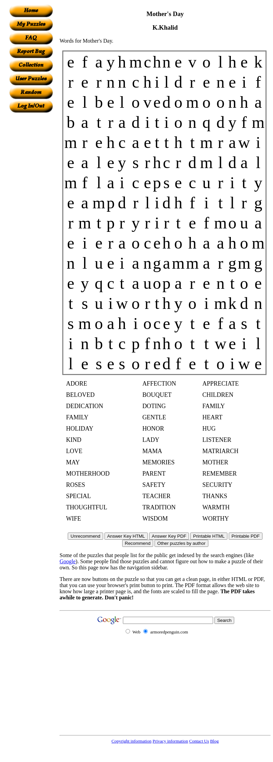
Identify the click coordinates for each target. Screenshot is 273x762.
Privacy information (170, 741)
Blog (214, 741)
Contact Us (199, 741)
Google (68, 561)
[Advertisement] (31, 215)
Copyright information (131, 741)
